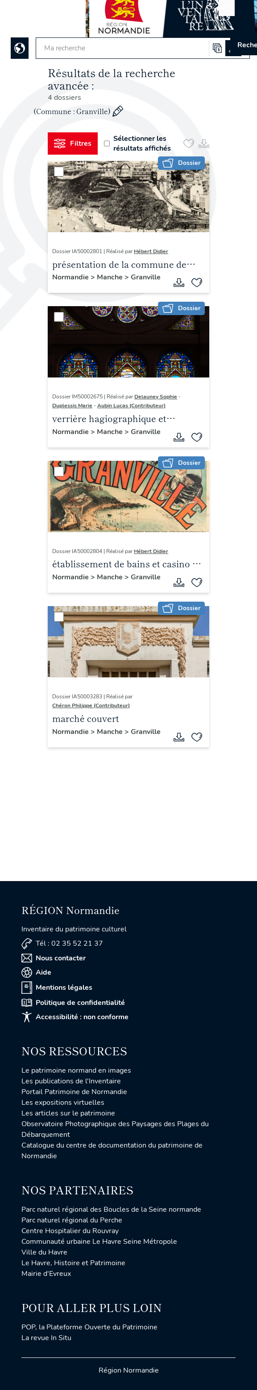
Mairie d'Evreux (46, 1274)
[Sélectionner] (59, 171)
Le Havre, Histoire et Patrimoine (73, 1263)
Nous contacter (53, 958)
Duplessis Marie (72, 405)
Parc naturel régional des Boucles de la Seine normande (111, 1209)
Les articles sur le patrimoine (68, 1113)
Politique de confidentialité (73, 1003)
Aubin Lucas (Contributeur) (131, 405)
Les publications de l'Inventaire (71, 1081)
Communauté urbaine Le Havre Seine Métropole (99, 1241)
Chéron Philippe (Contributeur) (91, 705)
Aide (36, 972)
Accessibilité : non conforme (74, 1017)
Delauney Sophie (155, 396)
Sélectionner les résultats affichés (137, 143)
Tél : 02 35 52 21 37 (62, 943)
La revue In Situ (46, 1338)
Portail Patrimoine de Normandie (74, 1092)
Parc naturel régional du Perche (71, 1220)
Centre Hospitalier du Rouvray (70, 1231)
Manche (110, 277)
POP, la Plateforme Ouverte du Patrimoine (89, 1327)
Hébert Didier (151, 251)
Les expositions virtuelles (62, 1102)
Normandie (71, 277)
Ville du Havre (44, 1252)
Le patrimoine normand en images (76, 1070)
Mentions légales (56, 987)
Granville (146, 277)
